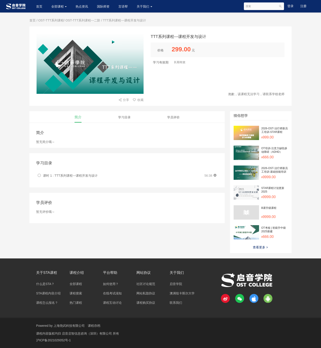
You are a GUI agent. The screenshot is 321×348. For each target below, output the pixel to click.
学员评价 (173, 117)
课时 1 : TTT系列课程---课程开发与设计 (70, 175)
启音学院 (176, 284)
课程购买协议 (145, 302)
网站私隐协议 (145, 293)
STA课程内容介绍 (48, 293)
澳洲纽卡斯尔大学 (182, 293)
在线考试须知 (112, 293)
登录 (290, 6)
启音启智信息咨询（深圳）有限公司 (87, 333)
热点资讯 (82, 6)
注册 (303, 6)
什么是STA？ (45, 284)
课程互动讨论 (112, 302)
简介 (78, 117)
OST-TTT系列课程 (51, 20)
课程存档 (94, 325)
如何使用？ (111, 284)
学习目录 (124, 117)
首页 (39, 6)
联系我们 (176, 302)
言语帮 (123, 6)
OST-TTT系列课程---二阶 (83, 20)
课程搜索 (76, 293)
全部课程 (59, 6)
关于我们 (144, 6)
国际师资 (103, 6)
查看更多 (261, 247)
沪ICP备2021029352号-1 (53, 340)
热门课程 (76, 302)
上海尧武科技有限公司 (69, 325)
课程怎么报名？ (47, 302)
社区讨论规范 (145, 284)
